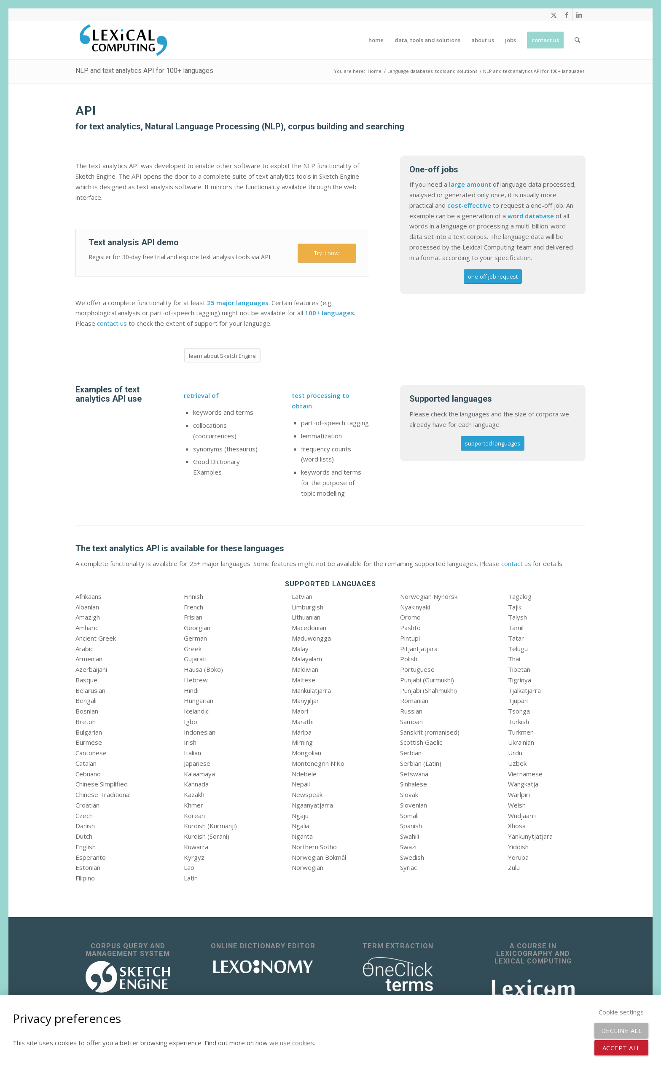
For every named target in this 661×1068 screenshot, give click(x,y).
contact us (112, 323)
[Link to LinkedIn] (579, 14)
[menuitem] (376, 40)
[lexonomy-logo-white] (263, 966)
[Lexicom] (533, 988)
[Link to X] (554, 14)
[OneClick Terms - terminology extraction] (398, 974)
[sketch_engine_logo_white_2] (128, 977)
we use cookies (291, 1042)
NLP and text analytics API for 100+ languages (144, 71)
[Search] (577, 40)
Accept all (621, 1048)
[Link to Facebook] (566, 14)
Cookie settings (621, 1012)
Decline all (621, 1030)
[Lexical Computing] (123, 40)
